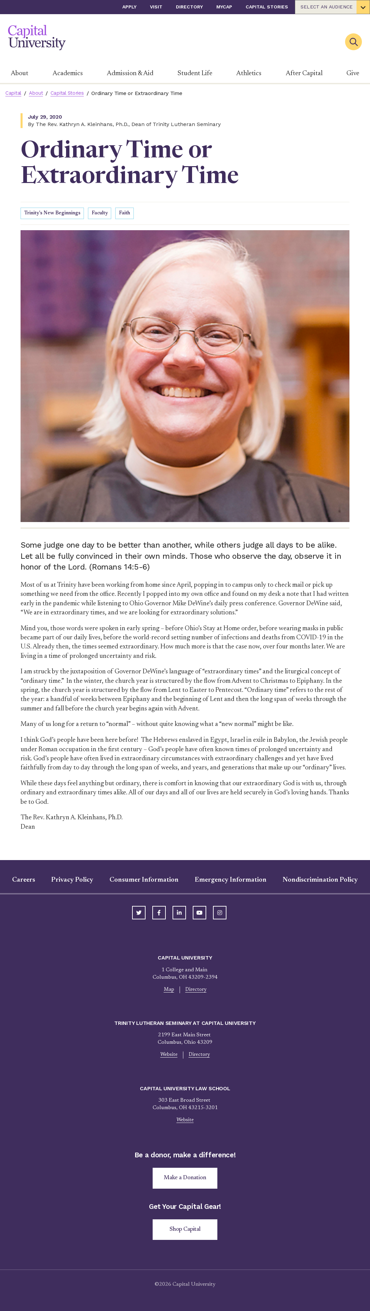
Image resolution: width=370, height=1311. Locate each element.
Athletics (248, 73)
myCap (224, 6)
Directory (189, 6)
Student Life (195, 73)
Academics (68, 73)
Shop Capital (185, 1233)
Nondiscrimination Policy (320, 880)
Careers (23, 880)
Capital (14, 93)
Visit (156, 6)
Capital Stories (267, 6)
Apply (129, 6)
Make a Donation (185, 1181)
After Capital (304, 73)
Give (352, 73)
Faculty (106, 213)
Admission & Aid (130, 73)
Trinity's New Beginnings (55, 213)
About (19, 73)
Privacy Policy (72, 880)
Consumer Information (144, 880)
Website (168, 1056)
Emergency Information (231, 880)
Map (168, 990)
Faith (132, 213)
